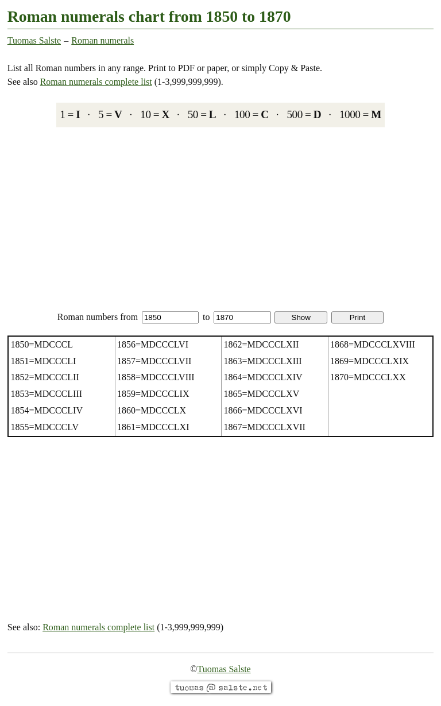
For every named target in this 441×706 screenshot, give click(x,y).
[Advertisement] (220, 218)
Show (301, 317)
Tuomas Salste (34, 40)
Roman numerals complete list (96, 82)
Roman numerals (102, 40)
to (237, 317)
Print (357, 317)
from (159, 317)
